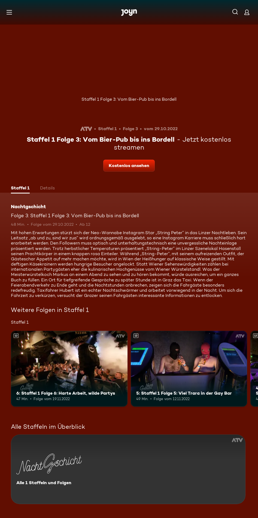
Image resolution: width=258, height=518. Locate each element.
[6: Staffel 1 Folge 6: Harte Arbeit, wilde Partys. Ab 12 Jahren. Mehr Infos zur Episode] (69, 369)
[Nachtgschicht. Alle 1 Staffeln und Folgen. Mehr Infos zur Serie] (128, 469)
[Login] (247, 12)
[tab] (20, 188)
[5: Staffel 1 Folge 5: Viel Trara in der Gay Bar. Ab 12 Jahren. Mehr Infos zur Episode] (189, 369)
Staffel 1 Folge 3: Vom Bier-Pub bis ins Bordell (129, 99)
